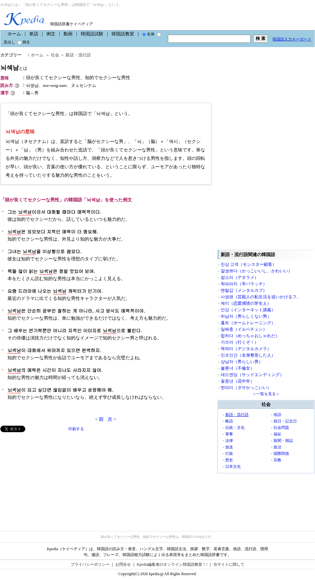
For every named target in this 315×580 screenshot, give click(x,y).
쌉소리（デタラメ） (240, 277)
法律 (229, 440)
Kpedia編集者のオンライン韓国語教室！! (172, 564)
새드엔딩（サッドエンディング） (252, 374)
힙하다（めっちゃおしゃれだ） (250, 335)
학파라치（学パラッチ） (244, 283)
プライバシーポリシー (90, 564)
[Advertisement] (49, 477)
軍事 (229, 434)
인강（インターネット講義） (248, 309)
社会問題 (281, 427)
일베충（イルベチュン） (244, 329)
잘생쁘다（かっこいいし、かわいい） (256, 270)
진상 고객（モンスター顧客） (248, 264)
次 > (112, 419)
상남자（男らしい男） (242, 361)
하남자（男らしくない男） (246, 316)
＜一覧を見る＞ (266, 394)
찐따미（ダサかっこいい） (246, 387)
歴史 (229, 460)
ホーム (14, 33)
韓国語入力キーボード (292, 39)
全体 (148, 34)
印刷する (76, 429)
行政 (229, 453)
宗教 (277, 460)
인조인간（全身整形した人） (248, 355)
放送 (229, 447)
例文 (50, 33)
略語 (229, 421)
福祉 (277, 434)
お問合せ (123, 564)
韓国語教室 (122, 33)
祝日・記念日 (285, 421)
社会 (55, 55)
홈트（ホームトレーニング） (248, 322)
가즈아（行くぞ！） (240, 342)
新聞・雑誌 (283, 440)
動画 (68, 33)
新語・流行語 (78, 55)
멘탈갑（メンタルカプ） (244, 290)
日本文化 (233, 466)
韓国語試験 (92, 33)
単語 (33, 33)
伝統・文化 (235, 427)
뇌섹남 (13, 67)
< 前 (99, 419)
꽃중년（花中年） (237, 381)
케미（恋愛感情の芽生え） (246, 303)
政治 (277, 447)
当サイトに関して (228, 564)
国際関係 (281, 453)
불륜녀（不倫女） (237, 368)
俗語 (277, 414)
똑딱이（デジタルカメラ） (246, 348)
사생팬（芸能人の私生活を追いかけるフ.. (260, 296)
